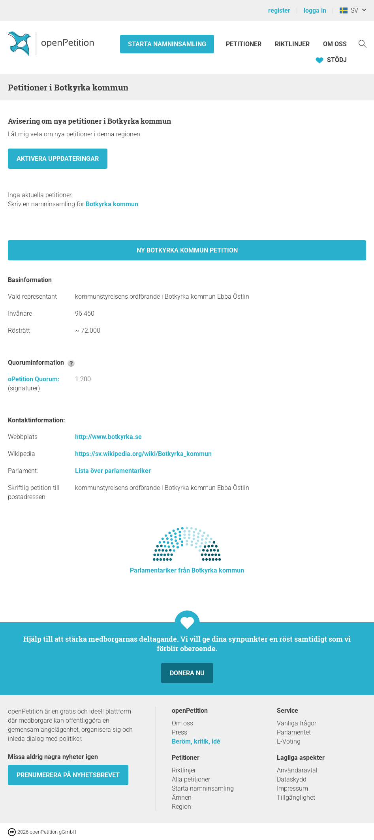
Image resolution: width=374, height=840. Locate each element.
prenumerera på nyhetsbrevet (68, 775)
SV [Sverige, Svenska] (349, 10)
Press (179, 732)
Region (181, 806)
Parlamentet (294, 732)
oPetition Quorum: (34, 379)
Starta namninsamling (167, 44)
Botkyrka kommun (112, 204)
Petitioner (244, 44)
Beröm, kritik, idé (196, 741)
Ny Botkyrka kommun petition (187, 250)
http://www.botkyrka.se (108, 437)
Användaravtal (297, 770)
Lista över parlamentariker (113, 471)
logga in (315, 10)
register (279, 10)
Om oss (335, 44)
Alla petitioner (191, 779)
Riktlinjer (292, 44)
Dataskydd (291, 779)
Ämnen (182, 797)
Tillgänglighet (296, 797)
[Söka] (362, 43)
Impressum (292, 788)
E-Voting (289, 741)
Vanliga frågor (296, 723)
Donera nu (187, 673)
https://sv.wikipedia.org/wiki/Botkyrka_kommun (143, 454)
